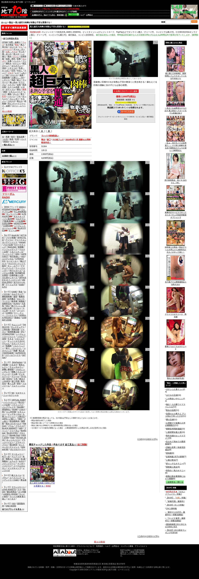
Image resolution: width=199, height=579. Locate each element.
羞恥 (9, 94)
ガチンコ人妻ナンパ (174, 389)
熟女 (11, 22)
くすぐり (6, 80)
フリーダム (14, 430)
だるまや (13, 365)
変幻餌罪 (13, 445)
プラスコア (20, 426)
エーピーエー (12, 261)
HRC (17, 254)
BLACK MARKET (9, 428)
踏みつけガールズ (13, 423)
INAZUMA (12, 247)
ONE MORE (11, 506)
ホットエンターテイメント (13, 446)
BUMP (15, 409)
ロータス (11, 499)
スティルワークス (13, 355)
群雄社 (17, 317)
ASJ (23, 256)
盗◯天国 (15, 381)
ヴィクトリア (8, 254)
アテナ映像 (11, 237)
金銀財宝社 (7, 303)
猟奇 (11, 139)
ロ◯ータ (13, 47)
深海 (4, 339)
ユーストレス (15, 478)
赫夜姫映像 (7, 296)
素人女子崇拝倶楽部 (13, 351)
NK (12, 393)
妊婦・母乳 (10, 59)
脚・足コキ (7, 54)
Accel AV (15, 235)
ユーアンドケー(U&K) (13, 479)
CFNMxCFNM (8, 334)
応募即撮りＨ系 (16, 275)
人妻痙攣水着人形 (173, 432)
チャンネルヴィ (16, 367)
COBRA (6, 226)
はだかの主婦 (172, 395)
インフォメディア (10, 249)
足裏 (9, 61)
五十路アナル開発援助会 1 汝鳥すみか (175, 282)
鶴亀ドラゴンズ (18, 372)
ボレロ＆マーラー (18, 449)
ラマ (19, 489)
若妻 (19, 59)
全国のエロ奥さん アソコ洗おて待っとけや (175, 415)
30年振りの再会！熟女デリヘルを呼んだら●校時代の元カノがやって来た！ (175, 248)
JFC (22, 332)
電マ (22, 94)
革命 (20, 292)
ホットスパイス (13, 440)
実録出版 (15, 329)
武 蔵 (23, 459)
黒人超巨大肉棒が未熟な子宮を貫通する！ (42, 483)
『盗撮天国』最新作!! (175, 501)
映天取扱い (15, 256)
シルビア (21, 336)
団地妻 (169, 453)
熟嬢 (15, 350)
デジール (15, 376)
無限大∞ (9, 459)
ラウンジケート (18, 487)
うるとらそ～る (16, 252)
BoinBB (20, 407)
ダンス (16, 94)
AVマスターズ (16, 270)
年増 (17, 139)
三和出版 (6, 329)
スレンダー (14, 99)
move (16, 459)
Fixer (12, 438)
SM (7, 75)
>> (8, 145)
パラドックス (17, 405)
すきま (10, 339)
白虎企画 (6, 223)
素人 (22, 44)
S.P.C (4, 287)
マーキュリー (17, 454)
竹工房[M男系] (20, 212)
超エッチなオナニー (174, 463)
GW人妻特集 (171, 509)
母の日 (21, 402)
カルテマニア (17, 294)
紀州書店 (11, 299)
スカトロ (14, 75)
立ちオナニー (17, 66)
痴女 (9, 56)
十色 (16, 379)
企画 (19, 84)
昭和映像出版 (13, 332)
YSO (13, 503)
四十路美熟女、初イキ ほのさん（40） (176, 180)
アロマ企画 (8, 245)
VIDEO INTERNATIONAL (14, 208)
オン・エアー (13, 266)
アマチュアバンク (13, 267)
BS (3, 412)
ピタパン (14, 141)
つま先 (5, 139)
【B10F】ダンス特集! (175, 505)
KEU (8, 306)
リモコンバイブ (15, 92)
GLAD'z (16, 303)
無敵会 (5, 461)
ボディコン (10, 89)
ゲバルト (17, 308)
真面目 (6, 141)
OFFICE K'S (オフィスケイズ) (14, 278)
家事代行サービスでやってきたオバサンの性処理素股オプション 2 (175, 214)
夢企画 (23, 480)
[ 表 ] (42, 131)
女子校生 (9, 44)
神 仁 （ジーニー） (14, 348)
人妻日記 (21, 416)
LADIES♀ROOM (10, 494)
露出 (19, 89)
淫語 (4, 68)
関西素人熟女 (172, 467)
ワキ (19, 96)
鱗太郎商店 (12, 492)
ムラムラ (13, 461)
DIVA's (9, 379)
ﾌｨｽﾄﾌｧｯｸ (11, 101)
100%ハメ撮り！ (9, 419)
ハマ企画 (19, 221)
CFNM (5, 42)
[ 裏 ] (49, 131)
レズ (17, 73)
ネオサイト (20, 393)
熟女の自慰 (171, 410)
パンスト (17, 61)
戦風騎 (8, 346)
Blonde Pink (15, 435)
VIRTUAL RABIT (18, 400)
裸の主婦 (170, 419)
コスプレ (11, 84)
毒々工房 (11, 383)
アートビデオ (11, 285)
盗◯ (19, 80)
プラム (11, 426)
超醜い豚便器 (8, 369)
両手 (13, 137)
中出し (20, 70)
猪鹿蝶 (21, 247)
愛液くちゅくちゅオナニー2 (175, 347)
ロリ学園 (22, 492)
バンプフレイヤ (9, 407)
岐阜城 (14, 301)
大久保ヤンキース (10, 277)
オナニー (17, 63)
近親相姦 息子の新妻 (175, 457)
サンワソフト (12, 214)
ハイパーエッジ (10, 402)
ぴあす (22, 409)
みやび (22, 461)
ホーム (4, 22)
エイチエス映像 (13, 271)
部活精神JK (14, 421)
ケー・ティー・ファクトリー (13, 314)
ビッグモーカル (14, 414)
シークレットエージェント (14, 335)
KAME (14, 292)
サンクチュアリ (17, 327)
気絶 (13, 80)
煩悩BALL (6, 409)
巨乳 (13, 70)
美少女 (5, 47)
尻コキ (16, 54)
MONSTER (19, 223)
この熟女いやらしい (174, 398)
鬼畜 (5, 92)
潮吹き (8, 63)
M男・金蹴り (15, 42)
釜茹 (15, 296)
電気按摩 (20, 137)
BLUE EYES (12, 433)
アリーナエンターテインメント (14, 241)
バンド (23, 139)
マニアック (16, 456)
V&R (21, 428)
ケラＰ (12, 310)
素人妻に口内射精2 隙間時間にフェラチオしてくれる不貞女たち (175, 75)
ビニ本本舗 (11, 412)
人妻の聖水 (171, 460)
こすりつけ (12, 68)
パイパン (11, 96)
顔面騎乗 (6, 77)
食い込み (13, 82)
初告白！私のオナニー (175, 470)
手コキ (22, 52)
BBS (20, 419)
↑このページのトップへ (147, 439)
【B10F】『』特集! (176, 498)
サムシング (16, 325)
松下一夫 (6, 456)
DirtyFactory (17, 362)
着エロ (20, 101)
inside (21, 285)
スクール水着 (13, 87)
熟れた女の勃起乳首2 (176, 377)
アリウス (9, 240)
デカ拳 (14, 374)
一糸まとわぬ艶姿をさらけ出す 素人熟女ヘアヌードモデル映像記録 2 (176, 109)
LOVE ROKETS (9, 489)
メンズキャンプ (14, 468)
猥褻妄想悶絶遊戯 (173, 429)
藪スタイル (16, 475)
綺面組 (22, 301)
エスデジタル (8, 259)
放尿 (21, 75)
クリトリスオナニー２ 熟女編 (175, 314)
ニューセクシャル (11, 395)
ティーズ (12, 230)
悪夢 (8, 137)
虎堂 (19, 383)
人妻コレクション (13, 415)
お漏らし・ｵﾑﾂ (17, 77)
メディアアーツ (9, 463)
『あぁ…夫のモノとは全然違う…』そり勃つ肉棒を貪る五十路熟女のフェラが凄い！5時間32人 (175, 145)
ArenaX (22, 242)
